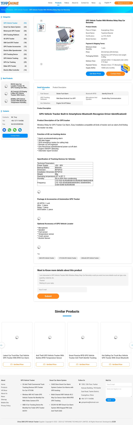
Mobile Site (5, 402)
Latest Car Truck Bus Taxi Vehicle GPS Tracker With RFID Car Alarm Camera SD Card (16, 357)
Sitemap (4, 399)
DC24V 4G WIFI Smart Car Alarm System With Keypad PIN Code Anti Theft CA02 (62, 408)
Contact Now (15, 136)
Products (4, 387)
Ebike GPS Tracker (15, 66)
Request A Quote (123, 3)
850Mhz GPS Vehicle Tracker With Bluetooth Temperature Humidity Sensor (18, 100)
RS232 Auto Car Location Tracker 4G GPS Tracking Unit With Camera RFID (19, 86)
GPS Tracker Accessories (15, 46)
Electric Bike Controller (15, 70)
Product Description (59, 87)
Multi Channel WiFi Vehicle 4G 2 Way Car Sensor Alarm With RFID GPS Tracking (62, 398)
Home (3, 384)
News (3, 396)
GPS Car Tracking (15, 62)
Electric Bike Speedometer (15, 50)
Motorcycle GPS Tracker (15, 31)
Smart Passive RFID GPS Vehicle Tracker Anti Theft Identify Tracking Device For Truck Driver (82, 357)
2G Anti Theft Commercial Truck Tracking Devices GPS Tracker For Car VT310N (33, 387)
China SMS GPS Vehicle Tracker (28, 422)
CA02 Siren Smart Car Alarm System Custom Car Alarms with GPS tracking (62, 387)
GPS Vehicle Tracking (15, 58)
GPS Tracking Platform (15, 35)
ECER (114, 422)
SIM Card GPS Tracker (15, 43)
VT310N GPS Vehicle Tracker (67, 258)
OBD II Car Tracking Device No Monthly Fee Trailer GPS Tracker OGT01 (33, 408)
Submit (48, 296)
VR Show (4, 390)
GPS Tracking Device (15, 54)
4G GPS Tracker (15, 39)
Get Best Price (95, 74)
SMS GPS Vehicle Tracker (46, 258)
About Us (4, 393)
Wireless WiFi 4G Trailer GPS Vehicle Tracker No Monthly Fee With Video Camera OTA (33, 398)
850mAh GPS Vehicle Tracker (90, 258)
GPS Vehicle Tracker (15, 23)
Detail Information (43, 87)
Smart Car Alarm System (15, 27)
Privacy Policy (5, 406)
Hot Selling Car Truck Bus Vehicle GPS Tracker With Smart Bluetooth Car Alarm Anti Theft (115, 357)
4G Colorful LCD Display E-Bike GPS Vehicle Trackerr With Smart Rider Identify (19, 93)
